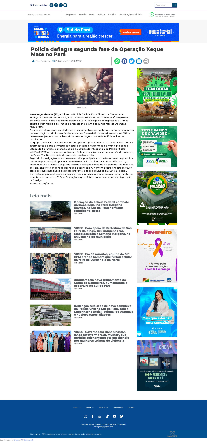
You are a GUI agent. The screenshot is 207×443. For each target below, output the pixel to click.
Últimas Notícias (38, 6)
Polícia (101, 16)
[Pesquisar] (174, 6)
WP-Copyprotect (27, 441)
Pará (91, 16)
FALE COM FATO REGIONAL (165, 16)
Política (112, 16)
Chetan (16, 441)
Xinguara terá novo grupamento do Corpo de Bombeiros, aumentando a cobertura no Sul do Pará (100, 284)
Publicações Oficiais (130, 16)
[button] (117, 63)
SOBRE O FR (65, 409)
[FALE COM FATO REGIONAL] (151, 15)
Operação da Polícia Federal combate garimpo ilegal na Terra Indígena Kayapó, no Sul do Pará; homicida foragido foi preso (101, 208)
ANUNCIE (142, 409)
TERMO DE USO (103, 409)
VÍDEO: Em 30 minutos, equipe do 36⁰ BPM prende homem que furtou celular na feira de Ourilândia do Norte (103, 258)
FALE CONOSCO (124, 409)
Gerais (82, 16)
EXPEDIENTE (84, 409)
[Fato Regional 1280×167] (103, 43)
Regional (71, 16)
